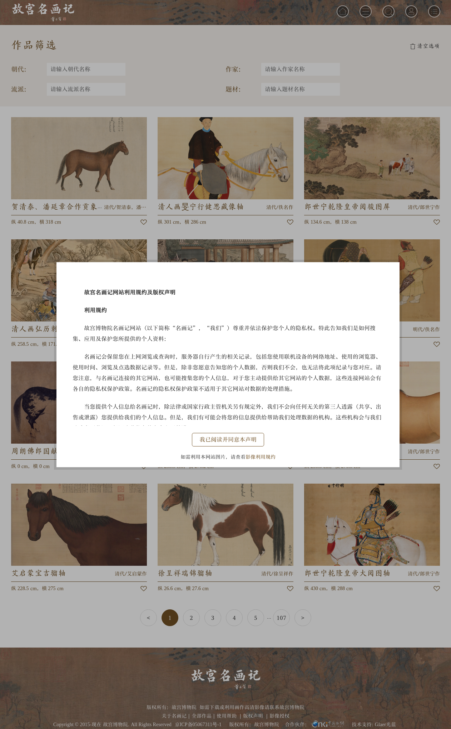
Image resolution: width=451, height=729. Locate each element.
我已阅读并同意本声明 (228, 439)
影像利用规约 (261, 457)
